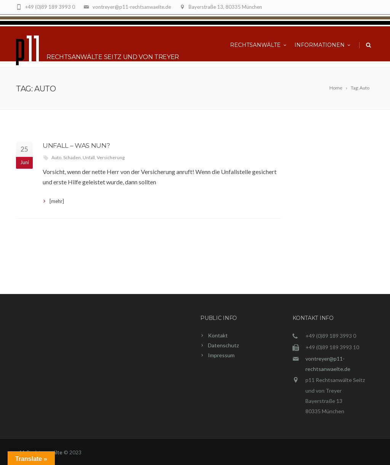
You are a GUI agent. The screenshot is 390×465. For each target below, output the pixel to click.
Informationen (323, 45)
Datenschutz (223, 345)
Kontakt (218, 335)
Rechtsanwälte (259, 45)
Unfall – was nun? (76, 145)
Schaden (72, 157)
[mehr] (57, 201)
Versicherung (111, 157)
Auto (56, 157)
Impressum (221, 355)
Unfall (89, 157)
